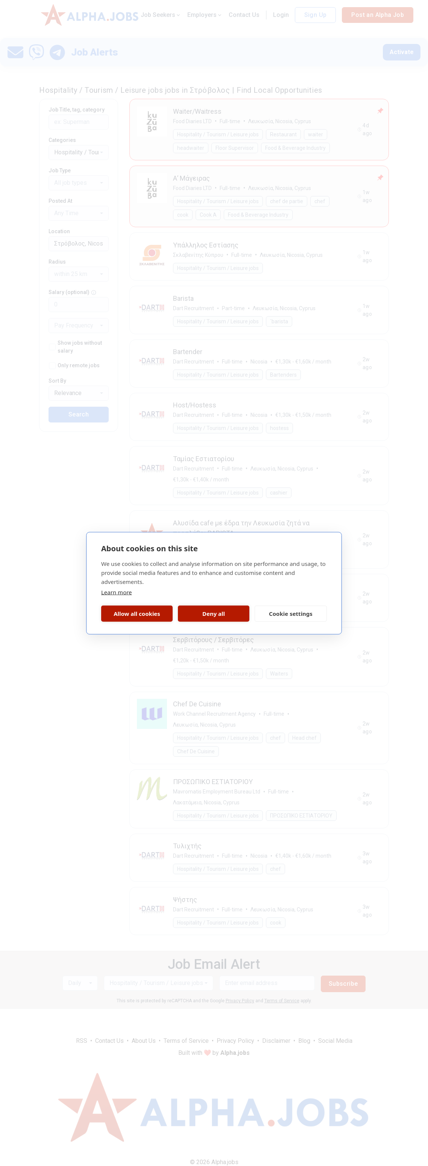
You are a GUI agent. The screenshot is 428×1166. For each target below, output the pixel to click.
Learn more (116, 592)
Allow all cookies (137, 613)
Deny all (213, 613)
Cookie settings (291, 613)
